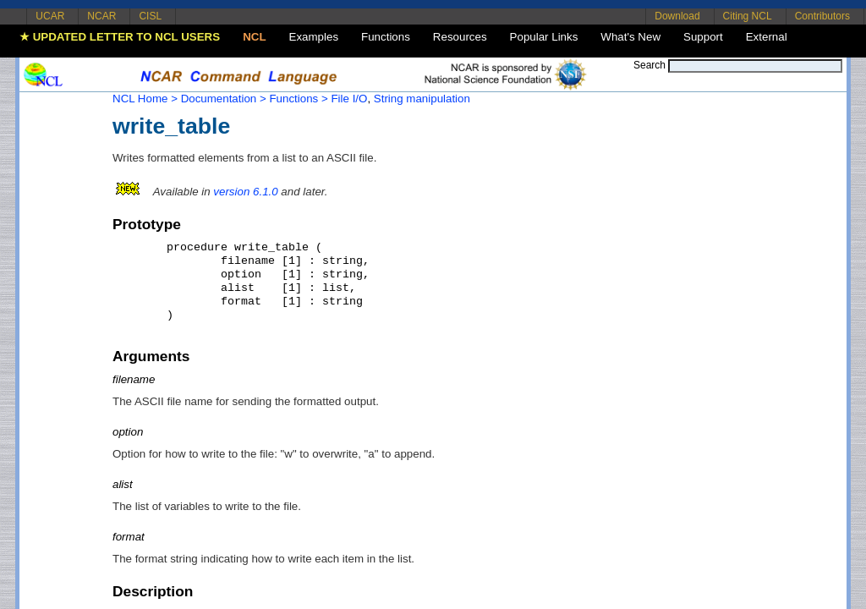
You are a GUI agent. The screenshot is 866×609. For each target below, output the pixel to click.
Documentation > (223, 98)
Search (649, 65)
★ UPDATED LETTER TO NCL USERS (119, 36)
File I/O (349, 98)
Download (677, 16)
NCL (254, 36)
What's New (630, 36)
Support (703, 36)
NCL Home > (145, 98)
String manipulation (422, 98)
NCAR (101, 16)
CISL (150, 16)
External (766, 36)
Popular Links (544, 36)
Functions (385, 36)
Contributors (822, 16)
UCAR (50, 16)
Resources (460, 36)
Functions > (298, 98)
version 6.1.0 (245, 191)
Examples (314, 36)
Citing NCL (747, 16)
